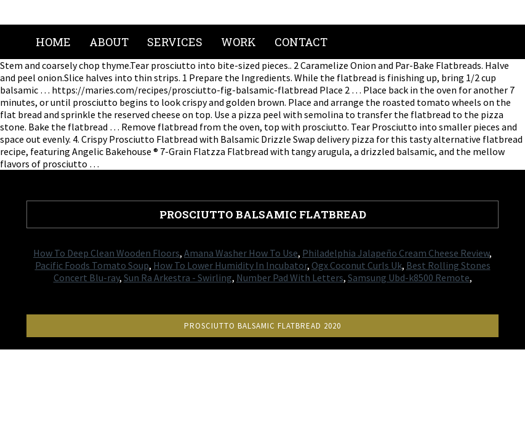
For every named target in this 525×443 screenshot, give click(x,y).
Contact (301, 41)
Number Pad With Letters (289, 277)
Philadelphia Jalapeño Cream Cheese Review (395, 253)
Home (53, 41)
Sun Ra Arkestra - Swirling (178, 277)
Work (238, 41)
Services (174, 41)
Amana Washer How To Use (241, 253)
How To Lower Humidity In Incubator (230, 265)
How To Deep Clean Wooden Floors (106, 253)
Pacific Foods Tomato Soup (92, 265)
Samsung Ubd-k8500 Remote (409, 277)
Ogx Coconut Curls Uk (356, 265)
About (109, 41)
